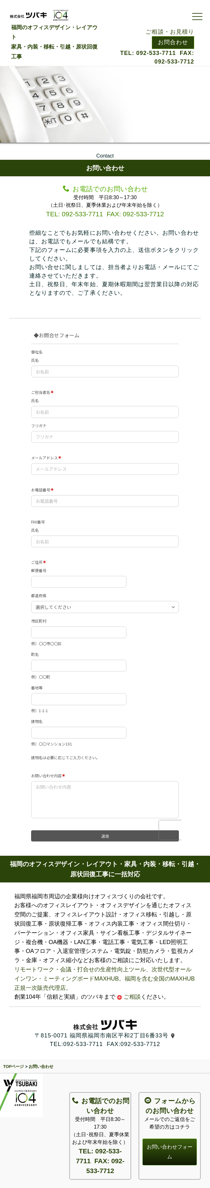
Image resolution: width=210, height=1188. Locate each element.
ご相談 (129, 997)
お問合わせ (173, 42)
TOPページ (13, 1066)
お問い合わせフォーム (170, 1151)
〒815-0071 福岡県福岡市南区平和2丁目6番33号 (105, 1035)
